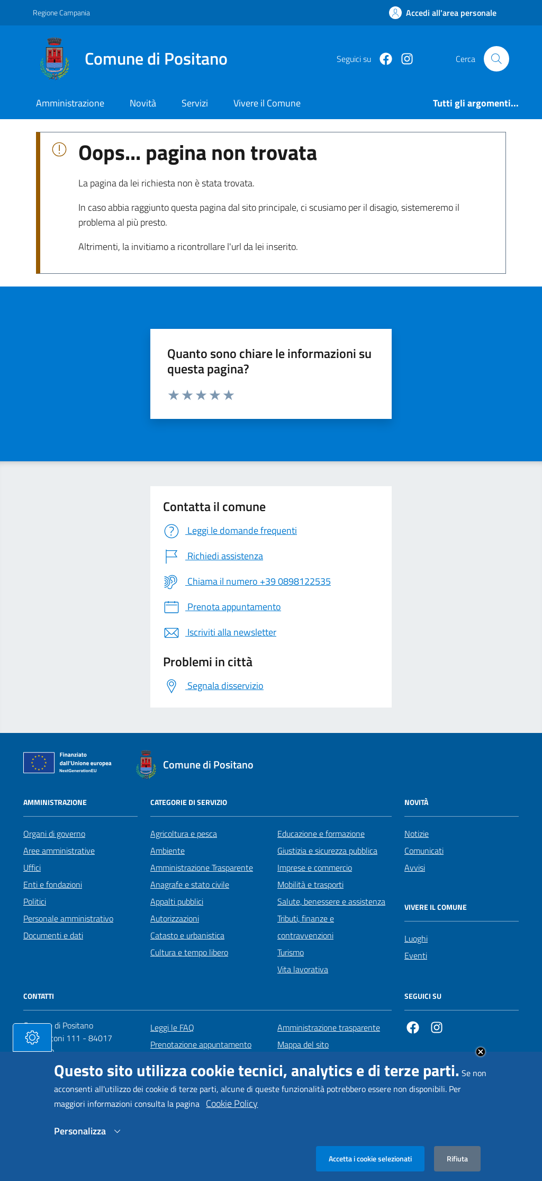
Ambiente (167, 850)
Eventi (415, 955)
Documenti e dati (53, 935)
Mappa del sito (303, 1044)
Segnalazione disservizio (192, 1061)
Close (480, 1063)
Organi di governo (54, 833)
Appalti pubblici (176, 901)
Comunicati (424, 850)
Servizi (195, 103)
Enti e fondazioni (52, 884)
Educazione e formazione (321, 833)
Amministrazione (70, 103)
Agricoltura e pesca (183, 833)
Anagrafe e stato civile (189, 884)
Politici (34, 901)
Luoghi (416, 938)
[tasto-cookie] (32, 1049)
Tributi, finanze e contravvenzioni (305, 927)
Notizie (416, 833)
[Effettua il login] (442, 12)
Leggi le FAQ (172, 1027)
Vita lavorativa (302, 969)
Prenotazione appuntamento (200, 1044)
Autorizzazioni (174, 918)
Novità (143, 103)
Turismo (290, 952)
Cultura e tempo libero (189, 952)
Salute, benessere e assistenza (331, 901)
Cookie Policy (232, 1115)
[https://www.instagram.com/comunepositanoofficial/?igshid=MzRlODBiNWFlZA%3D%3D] (402, 59)
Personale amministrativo (68, 918)
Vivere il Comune (267, 103)
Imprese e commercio (314, 867)
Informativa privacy (311, 1061)
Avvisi (414, 867)
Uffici (32, 867)
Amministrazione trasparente (328, 1027)
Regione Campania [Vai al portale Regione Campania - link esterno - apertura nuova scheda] (61, 12)
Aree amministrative (59, 850)
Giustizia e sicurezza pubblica (327, 850)
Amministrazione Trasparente (201, 867)
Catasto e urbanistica (187, 935)
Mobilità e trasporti (310, 884)
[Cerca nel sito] (496, 58)
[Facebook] (381, 59)
